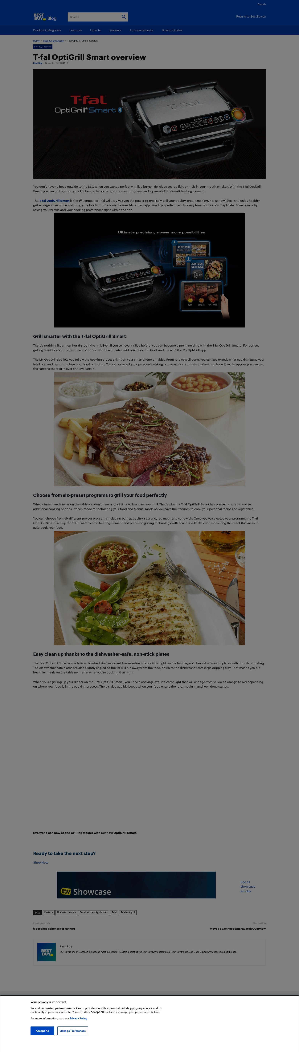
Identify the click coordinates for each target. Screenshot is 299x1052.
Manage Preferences (72, 1030)
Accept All (42, 1030)
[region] (149, 1023)
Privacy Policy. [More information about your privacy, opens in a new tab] (79, 1018)
